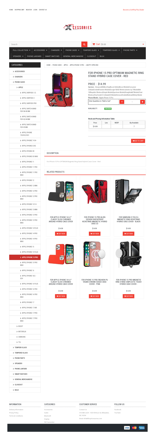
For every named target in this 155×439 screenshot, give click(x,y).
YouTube (117, 413)
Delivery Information (16, 410)
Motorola (21, 332)
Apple (66, 65)
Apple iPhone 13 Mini (28, 210)
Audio (46, 413)
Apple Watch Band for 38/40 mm (28, 110)
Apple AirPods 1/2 (28, 93)
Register (29, 10)
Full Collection (20, 50)
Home (11, 10)
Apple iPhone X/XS (28, 146)
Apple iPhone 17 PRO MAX (28, 319)
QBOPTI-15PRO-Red (92, 65)
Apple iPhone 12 (27, 180)
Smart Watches (52, 56)
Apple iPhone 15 (27, 247)
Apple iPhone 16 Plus (29, 284)
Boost (20, 326)
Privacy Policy (13, 413)
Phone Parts (129, 50)
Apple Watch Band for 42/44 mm (28, 118)
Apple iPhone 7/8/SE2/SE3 (26, 134)
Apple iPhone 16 (27, 270)
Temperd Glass (90, 50)
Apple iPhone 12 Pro (28, 191)
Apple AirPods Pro (28, 103)
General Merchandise (73, 56)
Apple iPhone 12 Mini (28, 186)
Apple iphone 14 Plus (29, 228)
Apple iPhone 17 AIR (28, 308)
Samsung (21, 337)
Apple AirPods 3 (27, 98)
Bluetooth (47, 416)
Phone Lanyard (34, 56)
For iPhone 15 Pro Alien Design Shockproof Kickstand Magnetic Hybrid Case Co (94, 220)
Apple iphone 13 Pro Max (28, 221)
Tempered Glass (110, 50)
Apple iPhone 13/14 (28, 204)
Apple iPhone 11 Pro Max (28, 173)
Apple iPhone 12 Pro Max (28, 197)
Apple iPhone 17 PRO (28, 313)
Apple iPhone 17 (27, 302)
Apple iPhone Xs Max (29, 156)
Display (46, 419)
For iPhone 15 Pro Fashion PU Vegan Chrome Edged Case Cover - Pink (94, 282)
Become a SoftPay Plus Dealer (133, 10)
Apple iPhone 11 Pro (28, 167)
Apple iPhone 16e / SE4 (28, 277)
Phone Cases (71, 50)
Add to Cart (138, 141)
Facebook (117, 410)
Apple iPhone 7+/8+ (28, 140)
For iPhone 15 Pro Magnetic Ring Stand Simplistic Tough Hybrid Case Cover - (128, 282)
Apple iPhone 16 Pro (28, 289)
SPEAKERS (17, 56)
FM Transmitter (49, 422)
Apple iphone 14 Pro (28, 233)
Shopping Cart (19, 10)
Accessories (39, 50)
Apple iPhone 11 (27, 162)
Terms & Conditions (16, 416)
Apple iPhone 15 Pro (77, 65)
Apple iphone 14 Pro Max (28, 240)
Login (35, 10)
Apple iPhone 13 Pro (28, 215)
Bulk (102, 56)
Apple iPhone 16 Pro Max (28, 295)
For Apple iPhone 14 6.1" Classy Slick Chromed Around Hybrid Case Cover (61, 219)
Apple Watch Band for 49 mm (28, 126)
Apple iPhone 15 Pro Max (28, 264)
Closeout (91, 56)
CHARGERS (55, 50)
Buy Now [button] (62, 234)
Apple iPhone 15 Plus (29, 252)
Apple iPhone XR (27, 151)
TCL (19, 342)
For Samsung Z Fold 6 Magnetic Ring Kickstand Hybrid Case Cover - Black (128, 219)
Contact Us (43, 10)
